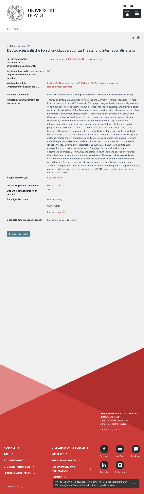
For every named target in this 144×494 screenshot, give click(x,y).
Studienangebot (14, 460)
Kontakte (58, 454)
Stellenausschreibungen (68, 447)
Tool (7, 454)
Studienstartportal (17, 466)
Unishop (57, 477)
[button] (133, 38)
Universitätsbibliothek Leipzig (113, 424)
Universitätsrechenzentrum (112, 420)
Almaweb (10, 447)
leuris (9, 29)
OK (134, 483)
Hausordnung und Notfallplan (63, 468)
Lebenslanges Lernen (17, 473)
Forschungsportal (64, 460)
